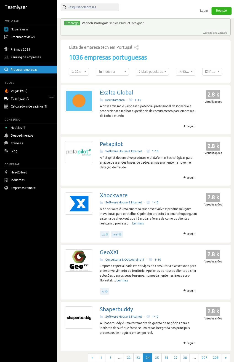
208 (215, 357)
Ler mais (138, 223)
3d (102, 291)
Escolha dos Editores (215, 32)
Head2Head (16, 172)
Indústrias (15, 180)
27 (176, 357)
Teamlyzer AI (29, 98)
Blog (11, 151)
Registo (221, 10)
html (115, 234)
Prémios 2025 (17, 49)
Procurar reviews (20, 37)
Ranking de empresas (23, 57)
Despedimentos (19, 135)
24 (147, 357)
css (103, 234)
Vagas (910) (16, 91)
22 (129, 357)
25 (157, 357)
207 (204, 357)
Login (204, 10)
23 (138, 357)
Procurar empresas (21, 69)
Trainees (14, 143)
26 (166, 357)
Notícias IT (15, 128)
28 (185, 357)
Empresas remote (20, 188)
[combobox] (79, 72)
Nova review (16, 29)
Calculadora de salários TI (26, 106)
